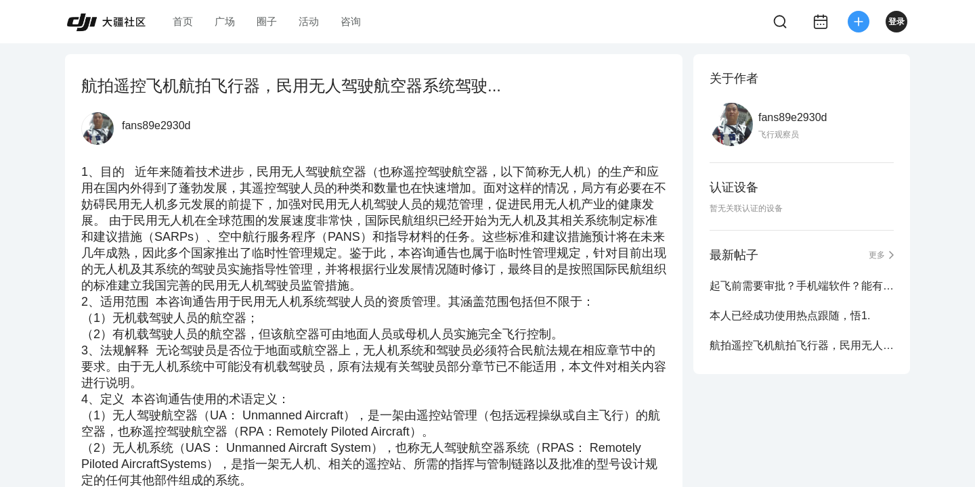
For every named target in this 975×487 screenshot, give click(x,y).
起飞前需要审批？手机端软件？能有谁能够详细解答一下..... (802, 286)
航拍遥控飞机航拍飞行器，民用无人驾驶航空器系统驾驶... (802, 345)
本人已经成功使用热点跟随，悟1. (790, 315)
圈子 (267, 21)
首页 (183, 21)
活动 (309, 21)
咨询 (351, 21)
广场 (225, 21)
